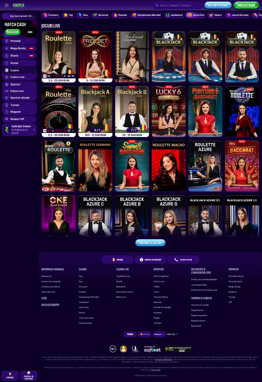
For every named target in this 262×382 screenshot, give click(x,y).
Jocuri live (84, 307)
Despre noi (46, 276)
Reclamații (196, 326)
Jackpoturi (84, 302)
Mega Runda (234, 286)
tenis (156, 292)
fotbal (157, 286)
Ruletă (119, 281)
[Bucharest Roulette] (59, 57)
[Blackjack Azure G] (169, 220)
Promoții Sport (235, 281)
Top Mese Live (123, 276)
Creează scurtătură (50, 286)
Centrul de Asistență (51, 281)
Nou (81, 281)
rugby (157, 318)
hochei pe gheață (162, 307)
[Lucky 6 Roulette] (169, 111)
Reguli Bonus (197, 310)
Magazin (233, 292)
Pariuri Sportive (161, 276)
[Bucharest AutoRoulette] (59, 111)
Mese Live (121, 297)
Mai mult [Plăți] (172, 334)
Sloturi (82, 312)
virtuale (157, 323)
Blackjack (121, 286)
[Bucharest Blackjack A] (95, 111)
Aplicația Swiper (50, 305)
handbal (158, 312)
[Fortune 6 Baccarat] (205, 111)
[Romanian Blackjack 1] (169, 57)
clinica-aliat (155, 370)
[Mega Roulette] (242, 111)
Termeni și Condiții (200, 305)
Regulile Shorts (198, 320)
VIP (230, 302)
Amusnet (83, 286)
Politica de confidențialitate (204, 279)
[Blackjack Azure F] (205, 220)
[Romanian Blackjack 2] (205, 57)
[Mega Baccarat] (242, 166)
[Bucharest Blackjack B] (132, 111)
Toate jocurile (85, 323)
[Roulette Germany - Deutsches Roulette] (95, 166)
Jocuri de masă (86, 318)
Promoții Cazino (236, 276)
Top (80, 276)
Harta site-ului (48, 292)
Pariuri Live (159, 281)
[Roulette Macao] (169, 166)
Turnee (232, 297)
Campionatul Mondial (89, 297)
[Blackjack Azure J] (242, 220)
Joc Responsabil (199, 285)
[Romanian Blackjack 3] (242, 57)
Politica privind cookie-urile (204, 290)
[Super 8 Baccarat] (132, 166)
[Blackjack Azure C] (95, 220)
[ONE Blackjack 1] (59, 220)
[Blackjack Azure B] (132, 220)
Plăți (44, 298)
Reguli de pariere (199, 315)
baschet (157, 302)
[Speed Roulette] (59, 166)
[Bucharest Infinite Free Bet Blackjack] (95, 57)
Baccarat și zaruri (124, 292)
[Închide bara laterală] (6, 5)
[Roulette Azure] (205, 166)
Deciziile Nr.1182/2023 (163, 359)
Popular (82, 292)
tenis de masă (161, 297)
